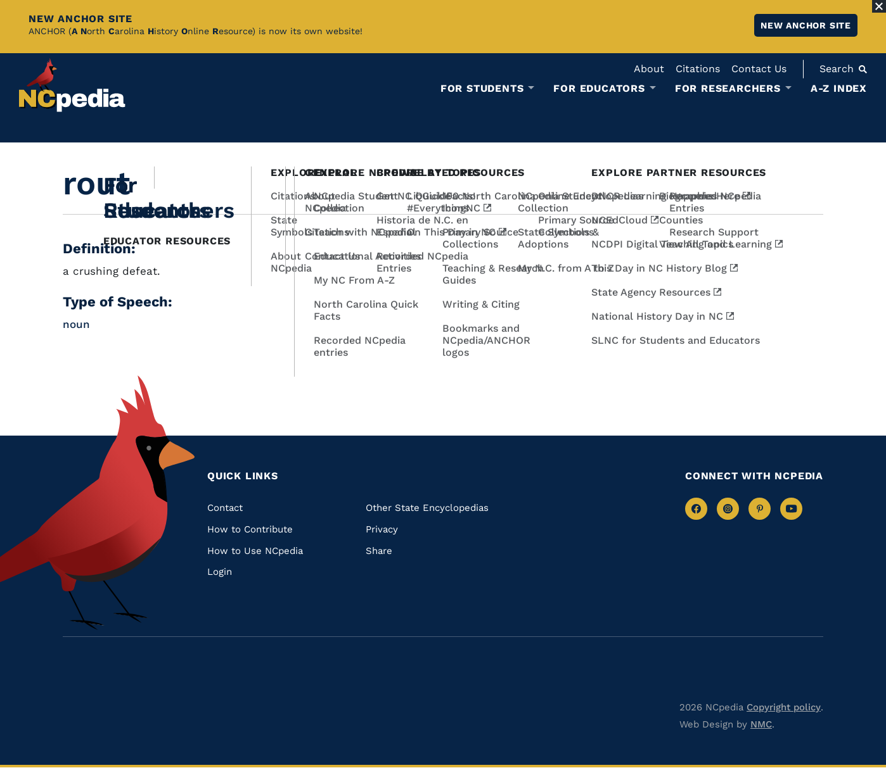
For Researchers (728, 88)
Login (219, 571)
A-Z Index (839, 88)
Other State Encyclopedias (427, 507)
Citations (698, 69)
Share (379, 551)
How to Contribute (250, 529)
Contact (225, 507)
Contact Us (758, 69)
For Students (482, 88)
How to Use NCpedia (255, 551)
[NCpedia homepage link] (72, 85)
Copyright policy (784, 707)
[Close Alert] (879, 6)
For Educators (599, 88)
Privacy (382, 529)
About (649, 69)
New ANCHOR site (806, 25)
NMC (761, 724)
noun (76, 324)
